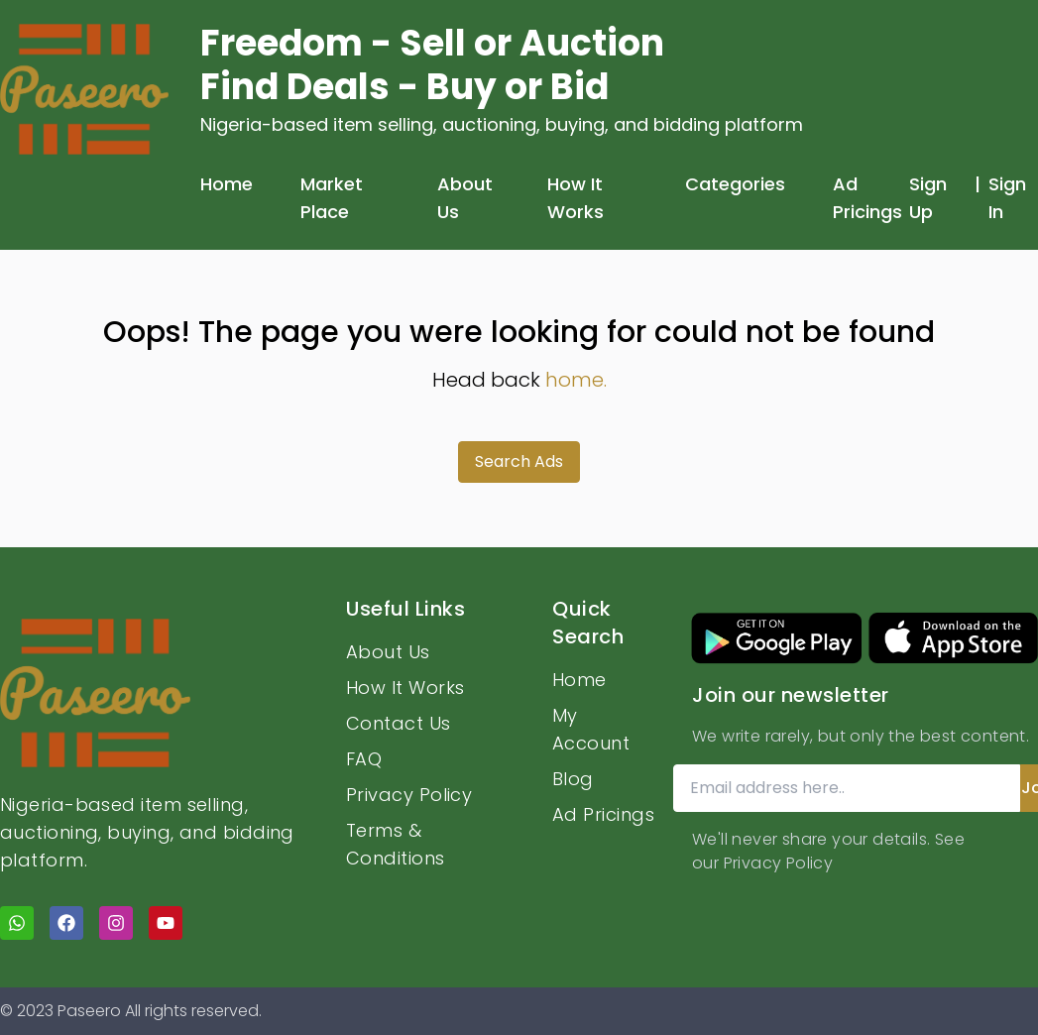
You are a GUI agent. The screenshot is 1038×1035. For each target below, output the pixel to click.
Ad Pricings (867, 198)
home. (576, 380)
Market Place (331, 198)
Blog (573, 778)
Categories (735, 184)
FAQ (364, 759)
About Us (465, 198)
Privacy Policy (409, 794)
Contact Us (398, 723)
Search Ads (519, 461)
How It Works (575, 198)
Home (226, 184)
